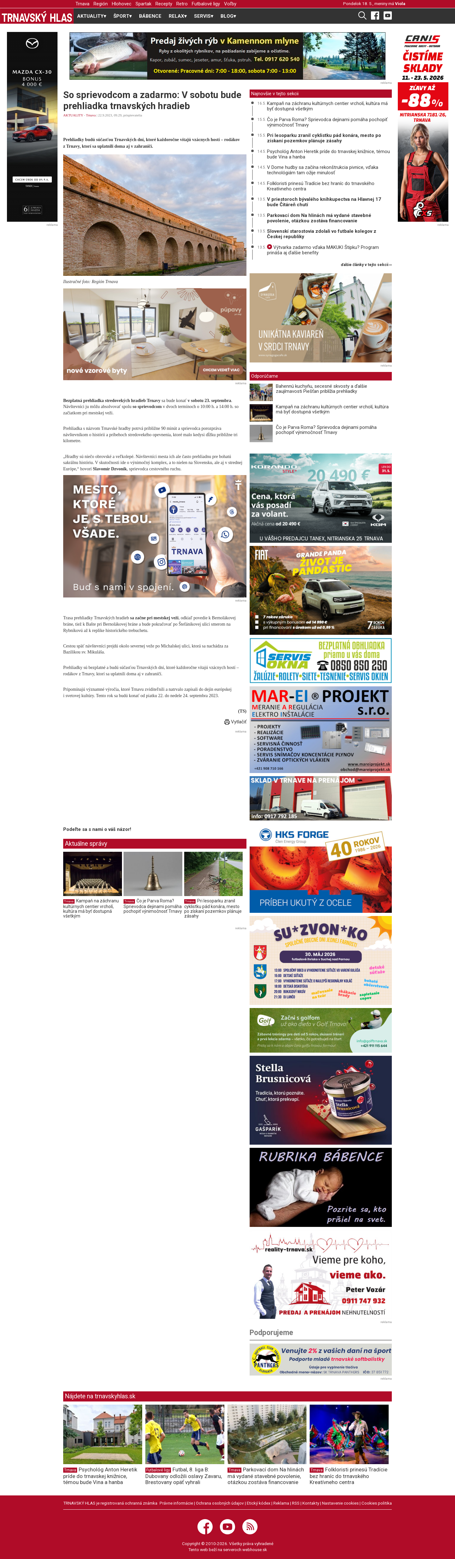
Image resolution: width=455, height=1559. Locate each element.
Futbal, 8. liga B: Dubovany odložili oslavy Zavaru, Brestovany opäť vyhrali (183, 1475)
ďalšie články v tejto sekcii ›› (366, 265)
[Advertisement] (116, 779)
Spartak (143, 4)
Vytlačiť (235, 722)
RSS (296, 1503)
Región (101, 4)
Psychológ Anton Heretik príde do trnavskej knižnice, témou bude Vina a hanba (328, 154)
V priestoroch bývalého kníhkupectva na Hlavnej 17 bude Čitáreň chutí (324, 201)
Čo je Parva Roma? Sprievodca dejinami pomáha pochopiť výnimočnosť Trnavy (153, 906)
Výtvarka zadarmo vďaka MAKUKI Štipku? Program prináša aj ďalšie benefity (323, 250)
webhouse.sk (254, 1549)
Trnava (82, 4)
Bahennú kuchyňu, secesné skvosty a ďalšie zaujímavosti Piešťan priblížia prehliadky (321, 388)
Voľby (230, 4)
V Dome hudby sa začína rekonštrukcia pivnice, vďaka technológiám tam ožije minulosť (322, 170)
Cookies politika (376, 1503)
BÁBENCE (150, 16)
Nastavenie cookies (340, 1503)
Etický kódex (258, 1503)
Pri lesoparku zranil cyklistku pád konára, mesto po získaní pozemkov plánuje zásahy (213, 908)
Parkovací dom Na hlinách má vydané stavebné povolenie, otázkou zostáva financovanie (319, 218)
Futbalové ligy (206, 4)
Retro (182, 4)
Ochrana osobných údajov (220, 1503)
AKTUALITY (73, 115)
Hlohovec (121, 4)
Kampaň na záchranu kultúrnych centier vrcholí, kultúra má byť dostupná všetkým (91, 908)
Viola (400, 3)
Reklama (281, 1503)
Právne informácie (176, 1503)
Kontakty (310, 1503)
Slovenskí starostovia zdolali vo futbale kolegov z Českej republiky (321, 233)
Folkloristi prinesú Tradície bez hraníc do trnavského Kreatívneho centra (320, 186)
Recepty (163, 4)
